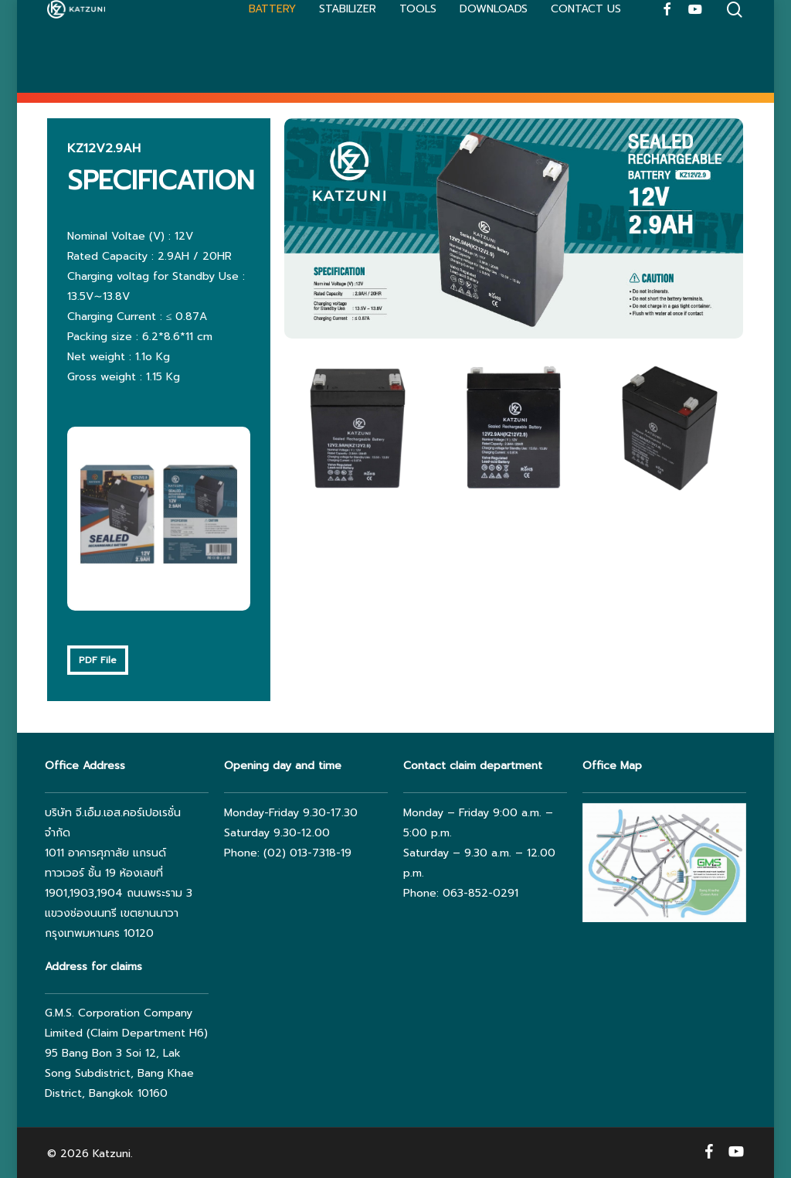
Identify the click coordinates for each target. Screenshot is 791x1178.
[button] (97, 660)
